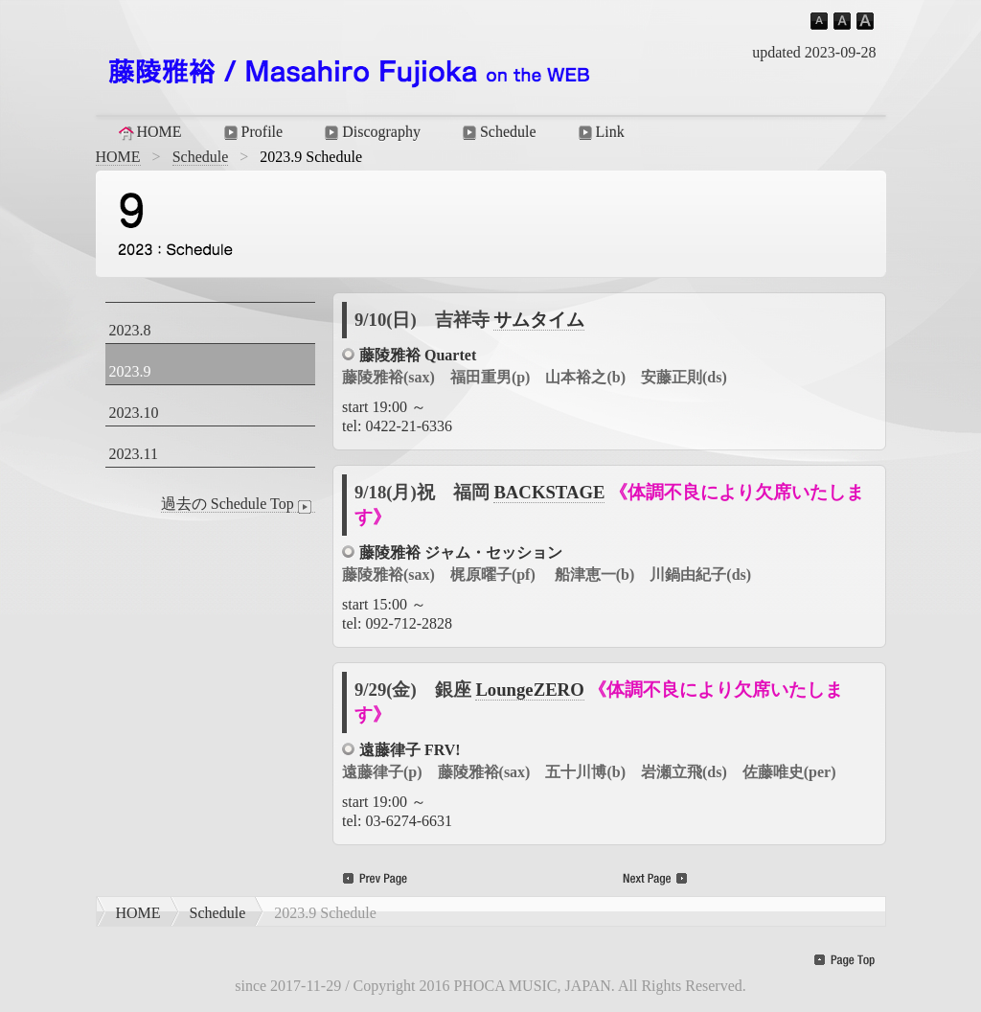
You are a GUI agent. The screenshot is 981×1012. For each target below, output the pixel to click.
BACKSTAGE (549, 492)
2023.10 (134, 412)
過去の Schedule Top (238, 504)
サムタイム (538, 320)
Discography (371, 132)
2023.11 (133, 454)
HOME (149, 132)
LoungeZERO (529, 689)
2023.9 (130, 371)
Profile (252, 132)
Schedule (497, 132)
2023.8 (130, 330)
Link (600, 132)
